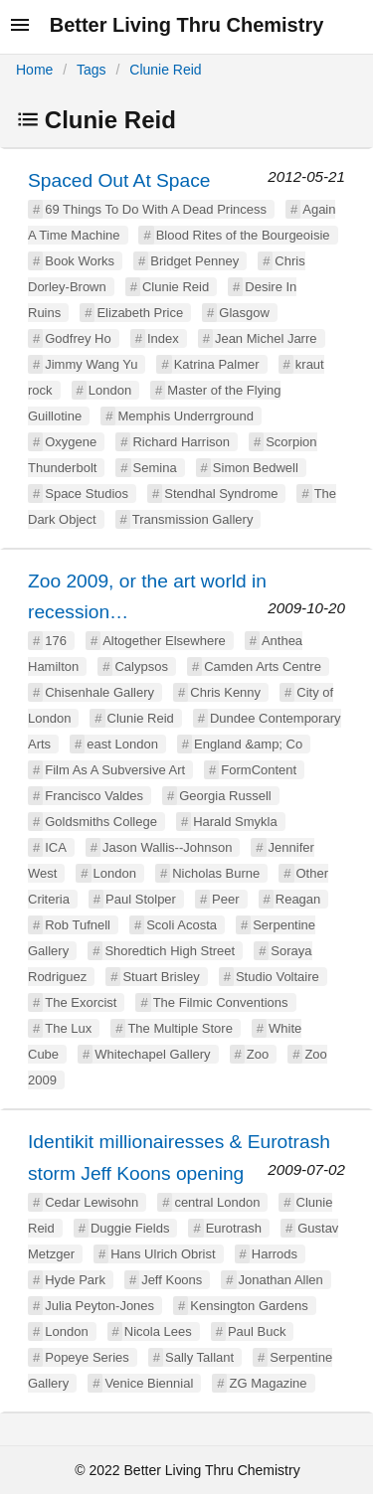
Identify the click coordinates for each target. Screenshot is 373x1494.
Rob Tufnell (77, 924)
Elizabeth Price (139, 312)
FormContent (258, 769)
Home (34, 70)
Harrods (274, 1253)
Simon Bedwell (255, 467)
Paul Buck (257, 1331)
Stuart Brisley (160, 976)
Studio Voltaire (277, 976)
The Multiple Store (180, 1028)
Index (163, 338)
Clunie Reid (165, 70)
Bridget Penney (194, 260)
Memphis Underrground (185, 416)
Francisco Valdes (94, 795)
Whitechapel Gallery (152, 1054)
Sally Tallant (199, 1357)
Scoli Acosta (181, 924)
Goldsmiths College (101, 821)
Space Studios (86, 493)
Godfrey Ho (77, 338)
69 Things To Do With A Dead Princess (156, 209)
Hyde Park (75, 1279)
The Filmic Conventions (220, 1002)
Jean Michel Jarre (266, 338)
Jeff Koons (171, 1279)
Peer (225, 899)
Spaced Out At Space (119, 180)
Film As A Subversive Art (115, 769)
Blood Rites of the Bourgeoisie (243, 235)
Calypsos (140, 666)
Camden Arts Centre (262, 666)
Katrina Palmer (217, 364)
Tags (91, 70)
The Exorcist (80, 1002)
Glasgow (244, 312)
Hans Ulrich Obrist (162, 1253)
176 (56, 640)
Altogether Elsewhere (164, 640)
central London (217, 1202)
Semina (155, 467)
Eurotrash (234, 1228)
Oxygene (70, 441)
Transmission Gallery (193, 519)
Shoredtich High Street (169, 950)
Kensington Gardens (249, 1305)
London (110, 390)
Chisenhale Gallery (99, 692)
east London (122, 744)
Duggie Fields (130, 1228)
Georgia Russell (225, 795)
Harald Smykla (235, 821)
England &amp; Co (248, 744)
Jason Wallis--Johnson (167, 847)
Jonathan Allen (281, 1279)
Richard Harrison (181, 441)
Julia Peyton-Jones (99, 1305)
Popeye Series (87, 1357)
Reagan (298, 899)
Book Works (79, 260)
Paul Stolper (140, 899)
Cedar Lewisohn (91, 1202)
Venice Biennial (148, 1383)
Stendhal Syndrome (221, 493)
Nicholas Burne (216, 873)
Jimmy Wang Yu (91, 364)
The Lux (68, 1028)
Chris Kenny (225, 692)
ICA (56, 847)
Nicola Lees (158, 1331)
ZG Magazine (267, 1383)
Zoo (258, 1054)
